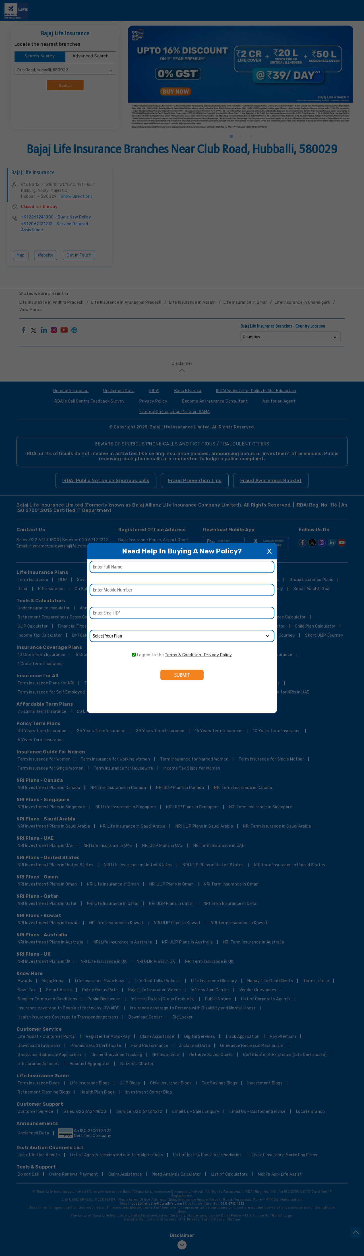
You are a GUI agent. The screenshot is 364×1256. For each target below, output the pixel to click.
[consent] (134, 655)
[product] (182, 636)
